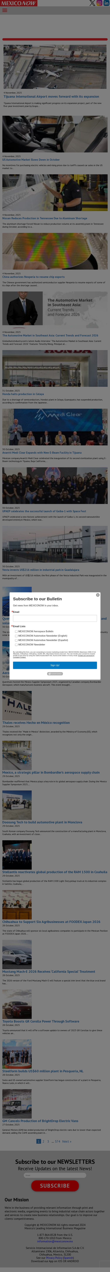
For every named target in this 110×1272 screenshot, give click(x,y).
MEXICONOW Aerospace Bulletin (35, 631)
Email (16, 612)
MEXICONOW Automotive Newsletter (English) (42, 636)
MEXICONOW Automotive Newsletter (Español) (43, 640)
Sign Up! (54, 665)
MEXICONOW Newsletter (31, 644)
